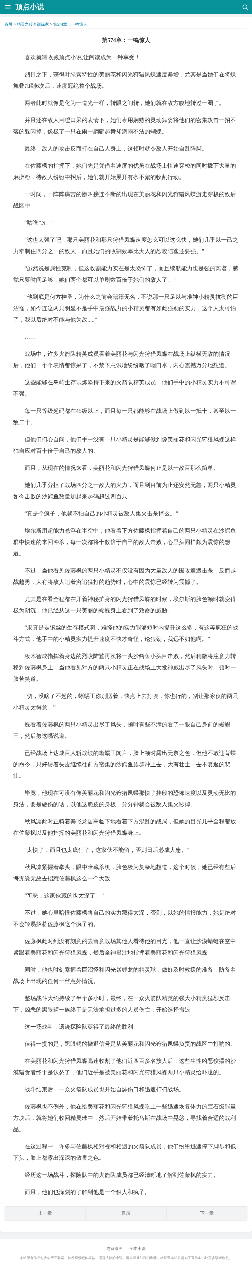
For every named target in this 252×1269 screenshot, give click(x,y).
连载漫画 (115, 1248)
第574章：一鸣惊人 (70, 24)
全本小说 (137, 1248)
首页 (9, 24)
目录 (126, 1213)
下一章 (207, 1213)
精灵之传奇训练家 (33, 24)
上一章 (45, 1213)
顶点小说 (29, 7)
